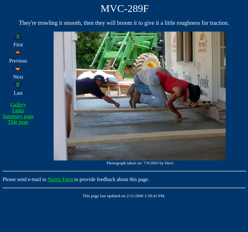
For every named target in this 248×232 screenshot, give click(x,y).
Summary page (18, 116)
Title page (18, 122)
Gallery (18, 104)
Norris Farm (61, 179)
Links (18, 110)
